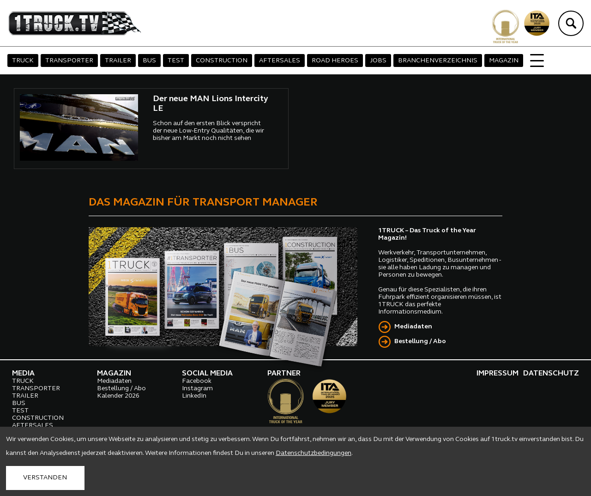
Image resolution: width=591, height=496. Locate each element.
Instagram (197, 388)
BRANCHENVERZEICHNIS (437, 60)
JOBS (378, 60)
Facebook (196, 381)
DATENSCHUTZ (551, 373)
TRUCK (23, 60)
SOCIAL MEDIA (207, 373)
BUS (149, 60)
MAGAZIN (504, 60)
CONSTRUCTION (221, 60)
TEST (176, 60)
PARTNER (284, 373)
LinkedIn (194, 396)
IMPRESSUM (497, 373)
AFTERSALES (279, 60)
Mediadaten (413, 326)
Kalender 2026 (118, 396)
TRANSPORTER (69, 60)
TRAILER (118, 60)
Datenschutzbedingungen (313, 453)
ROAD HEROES (335, 60)
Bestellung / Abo (420, 341)
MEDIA (23, 373)
